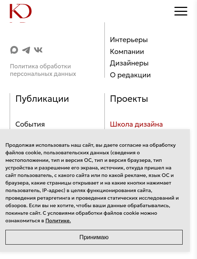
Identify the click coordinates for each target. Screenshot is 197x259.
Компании (127, 51)
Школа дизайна (136, 124)
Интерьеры (129, 39)
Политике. (58, 220)
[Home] (24, 11)
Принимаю (93, 237)
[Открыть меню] (180, 11)
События (30, 124)
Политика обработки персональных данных (43, 70)
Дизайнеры (129, 63)
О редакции (130, 75)
